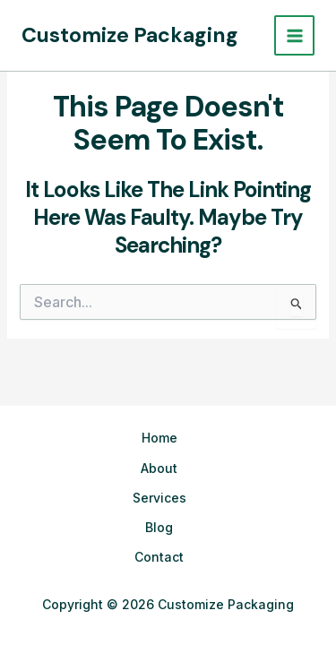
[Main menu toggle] (294, 35)
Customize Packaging (130, 35)
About (159, 468)
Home (159, 437)
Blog (159, 527)
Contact (159, 556)
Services (159, 497)
